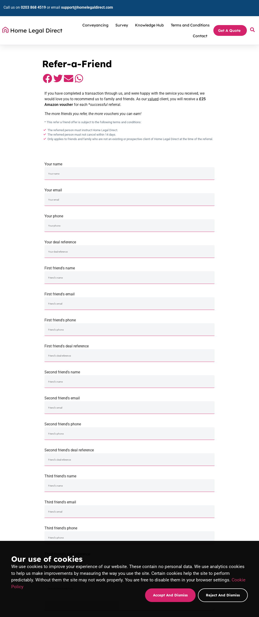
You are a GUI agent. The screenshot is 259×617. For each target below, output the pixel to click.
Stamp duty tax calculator (224, 492)
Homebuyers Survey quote (169, 531)
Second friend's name (22, 213)
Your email (77, 161)
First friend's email (83, 187)
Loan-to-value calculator (223, 503)
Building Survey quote (166, 537)
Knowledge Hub (150, 18)
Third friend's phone (148, 239)
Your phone (141, 161)
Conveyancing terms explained (228, 486)
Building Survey (162, 497)
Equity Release (105, 497)
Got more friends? (19, 265)
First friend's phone (147, 187)
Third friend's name (20, 239)
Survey (122, 18)
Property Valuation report (168, 503)
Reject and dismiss (223, 595)
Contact (200, 28)
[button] (7, 80)
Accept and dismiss (170, 595)
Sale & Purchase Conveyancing (116, 486)
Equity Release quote (222, 533)
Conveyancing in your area (113, 509)
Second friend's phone (150, 213)
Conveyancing (96, 18)
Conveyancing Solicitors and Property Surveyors (38, 45)
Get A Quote (230, 23)
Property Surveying (164, 486)
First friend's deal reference (217, 187)
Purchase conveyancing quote (115, 538)
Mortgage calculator (221, 509)
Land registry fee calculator (226, 497)
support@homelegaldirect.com (83, 4)
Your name (13, 161)
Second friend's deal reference (220, 213)
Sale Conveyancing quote (112, 532)
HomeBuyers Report (165, 492)
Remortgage (104, 492)
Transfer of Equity (107, 503)
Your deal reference (211, 161)
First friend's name (20, 187)
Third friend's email (84, 239)
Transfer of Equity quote (224, 539)
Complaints (215, 514)
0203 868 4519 (29, 4)
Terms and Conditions (190, 18)
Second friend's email (86, 213)
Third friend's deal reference (218, 239)
